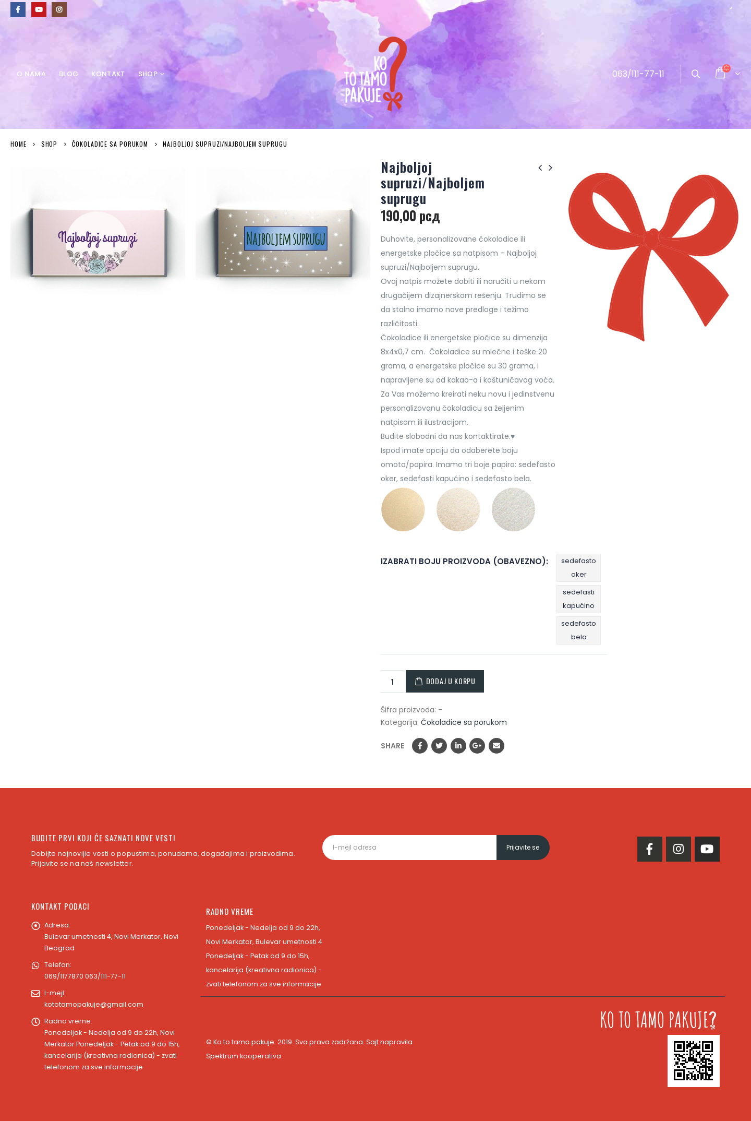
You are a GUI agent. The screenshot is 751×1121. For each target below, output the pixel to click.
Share (392, 746)
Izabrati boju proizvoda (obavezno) (463, 561)
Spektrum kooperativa (243, 1056)
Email (496, 746)
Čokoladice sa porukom (464, 722)
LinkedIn (458, 746)
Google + (477, 746)
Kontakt (108, 74)
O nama (31, 74)
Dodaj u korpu (451, 680)
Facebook (420, 746)
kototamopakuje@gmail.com (93, 1004)
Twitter (439, 746)
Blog (68, 74)
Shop (148, 74)
